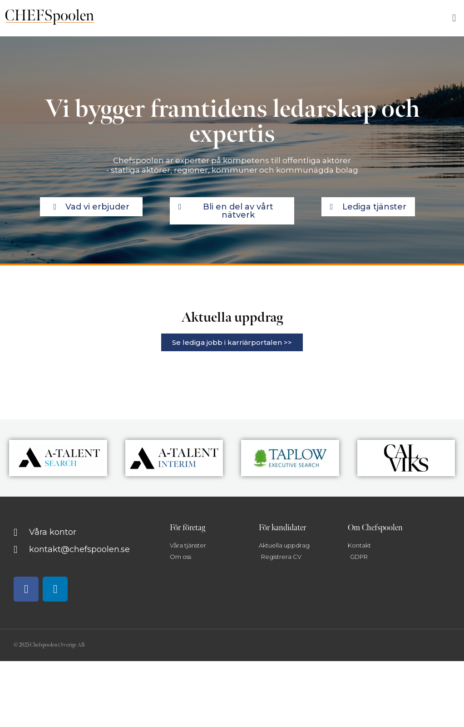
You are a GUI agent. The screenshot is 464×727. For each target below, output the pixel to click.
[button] (454, 18)
